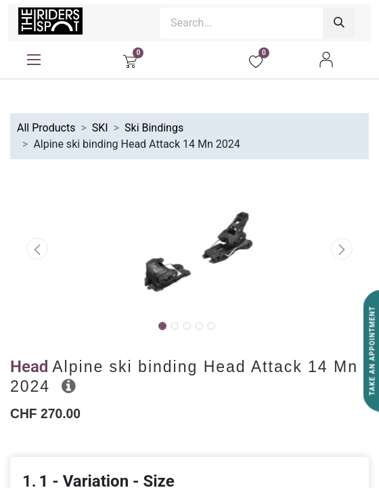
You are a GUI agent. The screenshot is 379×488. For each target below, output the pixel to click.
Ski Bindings (154, 127)
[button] (37, 249)
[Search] (339, 23)
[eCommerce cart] (130, 60)
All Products (46, 127)
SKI (100, 127)
